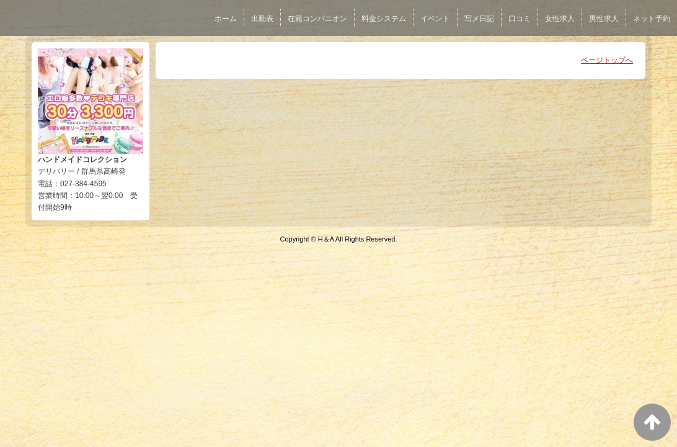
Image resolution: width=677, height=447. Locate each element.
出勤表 (262, 18)
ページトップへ (607, 60)
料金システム (383, 18)
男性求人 (604, 18)
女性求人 (560, 18)
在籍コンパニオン (317, 18)
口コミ (519, 18)
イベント (435, 18)
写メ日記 (479, 18)
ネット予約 (651, 18)
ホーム (226, 18)
